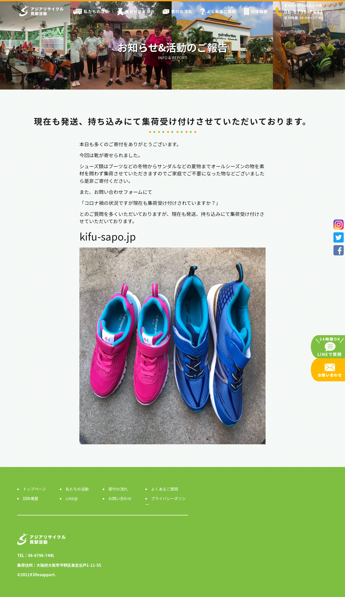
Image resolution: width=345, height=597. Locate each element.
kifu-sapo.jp (107, 236)
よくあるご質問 (218, 11)
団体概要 (256, 11)
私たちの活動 (91, 11)
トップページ (34, 489)
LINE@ (72, 498)
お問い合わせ (120, 498)
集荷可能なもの (136, 11)
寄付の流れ (177, 11)
